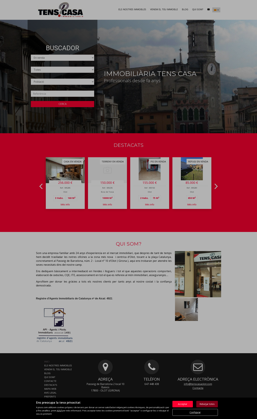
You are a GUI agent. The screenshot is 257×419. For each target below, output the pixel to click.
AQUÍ (59, 410)
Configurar (195, 412)
